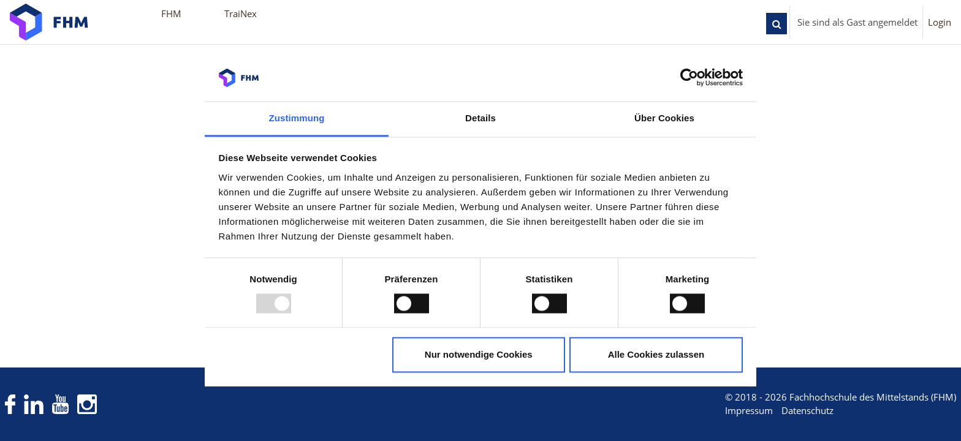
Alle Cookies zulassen (656, 354)
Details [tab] (480, 118)
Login (939, 22)
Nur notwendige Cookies (479, 354)
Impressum (726, 411)
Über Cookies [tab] (664, 118)
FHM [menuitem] (171, 13)
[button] (776, 23)
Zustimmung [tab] (297, 118)
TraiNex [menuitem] (240, 13)
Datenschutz (785, 411)
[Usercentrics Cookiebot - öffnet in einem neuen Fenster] (689, 78)
